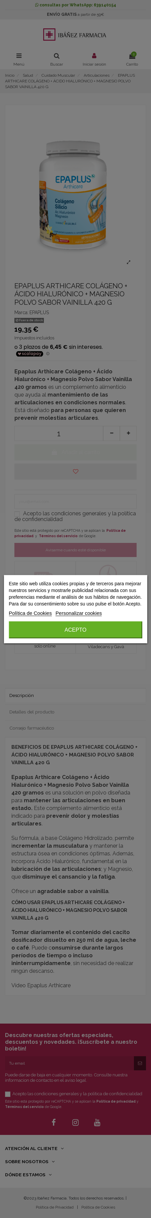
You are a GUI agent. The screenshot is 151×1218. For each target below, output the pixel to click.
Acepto (76, 629)
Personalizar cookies (79, 613)
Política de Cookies (30, 613)
